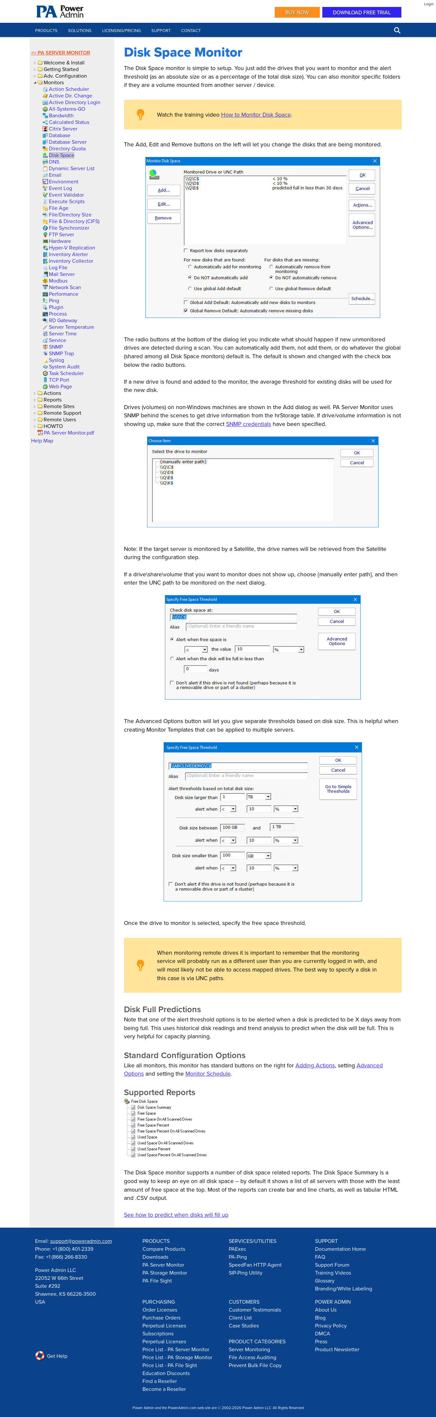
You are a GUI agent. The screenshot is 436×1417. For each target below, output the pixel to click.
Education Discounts (166, 1373)
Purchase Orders (161, 1317)
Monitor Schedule (208, 1073)
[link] (68, 89)
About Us (326, 1309)
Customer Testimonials (255, 1309)
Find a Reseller (159, 1381)
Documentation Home (340, 1248)
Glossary (325, 1280)
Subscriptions (158, 1333)
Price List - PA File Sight (169, 1365)
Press (321, 1341)
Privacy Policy (331, 1325)
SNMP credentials (248, 424)
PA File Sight (157, 1280)
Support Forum (332, 1264)
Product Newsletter (337, 1349)
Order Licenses (159, 1309)
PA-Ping (238, 1256)
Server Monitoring (249, 1349)
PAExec (237, 1248)
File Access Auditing (252, 1357)
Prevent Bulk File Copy (255, 1365)
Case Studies (244, 1325)
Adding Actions (315, 1065)
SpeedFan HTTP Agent (255, 1264)
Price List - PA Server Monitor (175, 1349)
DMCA (322, 1333)
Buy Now (297, 12)
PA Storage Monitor (164, 1272)
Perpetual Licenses (164, 1325)
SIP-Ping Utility (245, 1272)
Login (429, 4)
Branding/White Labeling (343, 1288)
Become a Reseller (164, 1389)
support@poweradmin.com (81, 1241)
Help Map (42, 440)
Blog (320, 1317)
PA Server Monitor (64, 53)
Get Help (51, 1356)
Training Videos (333, 1272)
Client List (240, 1317)
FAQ (320, 1256)
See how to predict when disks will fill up (176, 1214)
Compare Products (163, 1248)
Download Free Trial (362, 12)
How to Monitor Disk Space (256, 114)
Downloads (155, 1256)
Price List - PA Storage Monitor (177, 1357)
